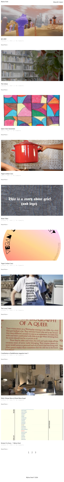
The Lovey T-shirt (6, 308)
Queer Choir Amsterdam (8, 129)
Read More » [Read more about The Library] (4, 90)
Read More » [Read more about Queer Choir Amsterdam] (4, 134)
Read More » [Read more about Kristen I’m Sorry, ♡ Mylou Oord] (4, 449)
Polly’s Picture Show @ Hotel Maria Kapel (13, 398)
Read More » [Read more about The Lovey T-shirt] (4, 314)
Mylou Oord (4, 1)
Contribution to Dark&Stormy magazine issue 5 (14, 353)
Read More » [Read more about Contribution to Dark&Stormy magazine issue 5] (4, 359)
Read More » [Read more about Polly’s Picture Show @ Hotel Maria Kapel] (4, 404)
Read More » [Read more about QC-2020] (4, 45)
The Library (4, 84)
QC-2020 (3, 39)
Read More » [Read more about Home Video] (4, 224)
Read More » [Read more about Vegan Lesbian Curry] (4, 179)
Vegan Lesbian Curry (7, 174)
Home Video (4, 218)
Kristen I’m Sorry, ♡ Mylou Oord (11, 443)
